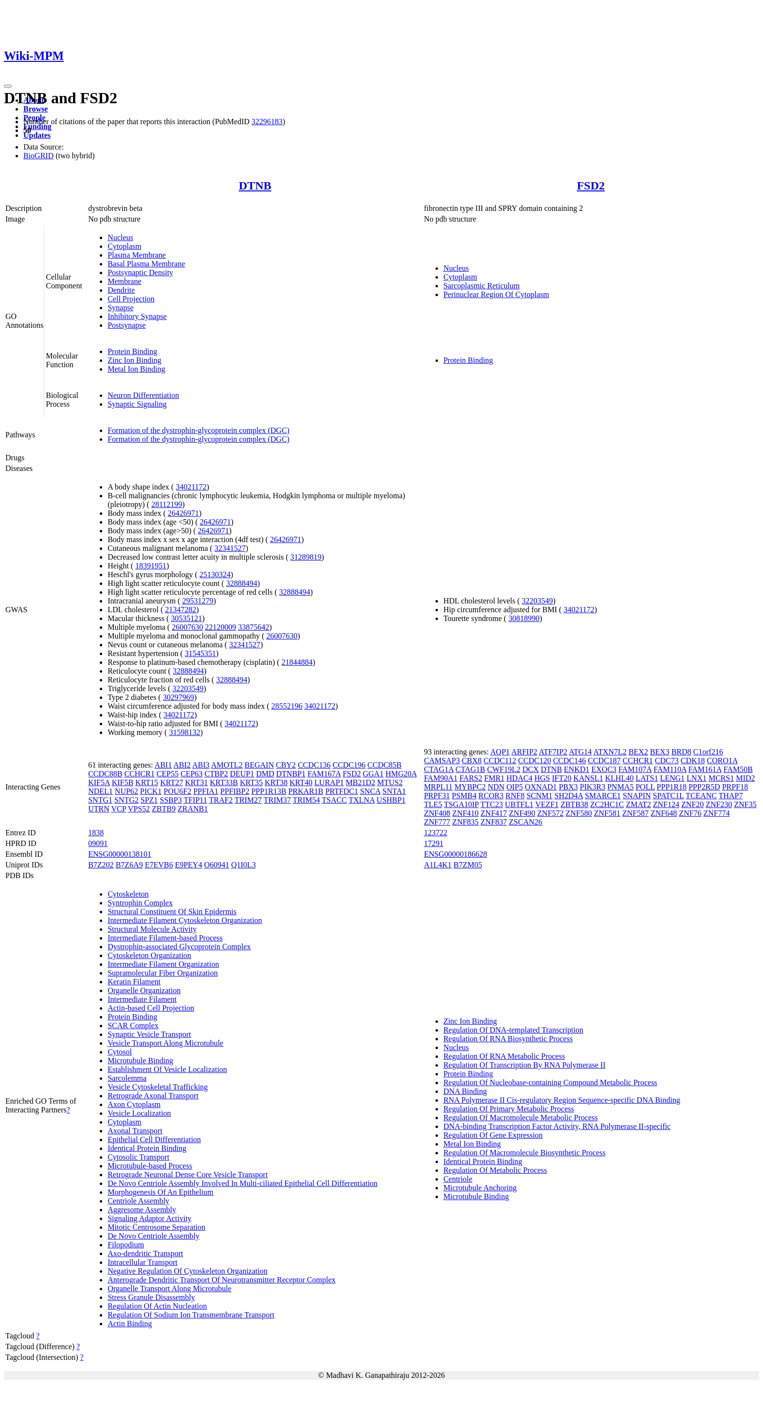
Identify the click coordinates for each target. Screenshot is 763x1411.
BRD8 (681, 752)
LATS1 (647, 778)
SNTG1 (100, 800)
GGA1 (373, 774)
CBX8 (472, 760)
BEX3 (660, 752)
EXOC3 (604, 769)
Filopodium (126, 1245)
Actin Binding (130, 1323)
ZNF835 (465, 822)
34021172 (191, 487)
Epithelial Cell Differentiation (154, 1139)
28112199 (166, 504)
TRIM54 (306, 800)
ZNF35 (745, 804)
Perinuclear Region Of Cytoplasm (496, 294)
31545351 (200, 653)
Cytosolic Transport (138, 1157)
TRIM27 (248, 800)
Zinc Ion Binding (134, 360)
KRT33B (224, 782)
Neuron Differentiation (143, 395)
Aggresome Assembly (142, 1209)
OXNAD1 (541, 787)
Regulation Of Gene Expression (493, 1135)
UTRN (98, 809)
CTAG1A (439, 769)
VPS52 (139, 809)
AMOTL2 (227, 765)
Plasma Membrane (137, 255)
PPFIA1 (205, 791)
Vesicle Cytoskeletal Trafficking (158, 1087)
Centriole (457, 1179)
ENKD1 (576, 769)
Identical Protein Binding (147, 1148)
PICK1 (151, 791)
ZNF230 (719, 804)
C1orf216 (708, 752)
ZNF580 (578, 813)
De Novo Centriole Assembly (154, 1236)
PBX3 (568, 787)
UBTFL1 (519, 804)
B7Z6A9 (129, 865)
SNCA (370, 791)
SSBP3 (171, 800)
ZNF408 (437, 813)
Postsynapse (126, 325)
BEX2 (638, 752)
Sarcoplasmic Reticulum (481, 286)
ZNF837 (494, 822)
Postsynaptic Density (140, 272)
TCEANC (701, 795)
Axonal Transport (135, 1131)
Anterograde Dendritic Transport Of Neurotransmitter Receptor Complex (221, 1280)
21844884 (296, 662)
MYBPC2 (470, 787)
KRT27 (171, 782)
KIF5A (98, 782)
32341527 (230, 548)
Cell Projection (131, 299)
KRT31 (196, 782)
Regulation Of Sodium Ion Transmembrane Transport (191, 1315)
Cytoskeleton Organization (149, 955)
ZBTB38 (574, 804)
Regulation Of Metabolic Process (495, 1170)
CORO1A (722, 760)
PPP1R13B (268, 791)
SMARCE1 (603, 795)
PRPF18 (735, 787)
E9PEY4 (188, 865)
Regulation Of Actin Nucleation (157, 1306)
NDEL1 (100, 791)
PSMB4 (464, 795)
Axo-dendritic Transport (145, 1253)
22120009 (220, 627)
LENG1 (672, 778)
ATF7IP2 (553, 752)
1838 (96, 832)
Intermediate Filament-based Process (165, 938)
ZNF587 (635, 813)
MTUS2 (389, 782)
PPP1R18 (672, 787)
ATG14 (580, 752)
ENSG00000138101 (119, 854)
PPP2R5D (704, 787)
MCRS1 (721, 778)
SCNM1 (539, 795)
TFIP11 (195, 800)
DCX (530, 769)
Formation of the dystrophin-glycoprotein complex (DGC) (199, 430)
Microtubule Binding (140, 1060)
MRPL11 (438, 787)
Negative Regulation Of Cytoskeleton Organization (188, 1271)
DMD (265, 774)
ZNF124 (666, 804)
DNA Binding (465, 1091)
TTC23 (491, 804)
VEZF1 (547, 804)
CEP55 (168, 774)
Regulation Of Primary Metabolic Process (508, 1109)
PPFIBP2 (235, 791)
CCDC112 (500, 760)
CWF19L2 (503, 769)
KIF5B (122, 782)
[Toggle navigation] (8, 86)
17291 (433, 843)
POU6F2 (177, 791)
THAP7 (731, 795)
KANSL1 (588, 778)
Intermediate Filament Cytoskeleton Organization (185, 920)
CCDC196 (348, 765)
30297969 (178, 697)
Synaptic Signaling (137, 404)
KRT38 (276, 782)
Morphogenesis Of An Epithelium (160, 1192)
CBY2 (286, 765)
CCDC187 (604, 760)
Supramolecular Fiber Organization (163, 973)
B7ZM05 (468, 865)
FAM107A (635, 769)
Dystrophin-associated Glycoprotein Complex (179, 946)
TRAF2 (221, 800)
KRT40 (301, 782)
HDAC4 (519, 778)
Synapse (120, 307)
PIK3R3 (592, 787)
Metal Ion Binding (136, 369)
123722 (435, 832)
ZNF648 (664, 813)
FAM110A (670, 769)
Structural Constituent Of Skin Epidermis (172, 911)
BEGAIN (259, 765)
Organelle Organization (144, 990)
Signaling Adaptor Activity (149, 1218)
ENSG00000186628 (455, 854)
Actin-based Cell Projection (151, 1008)
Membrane (124, 281)
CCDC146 (569, 760)
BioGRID (38, 155)
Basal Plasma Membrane (146, 264)
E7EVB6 (159, 865)
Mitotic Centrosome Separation (156, 1227)
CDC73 (667, 760)
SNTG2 (126, 800)
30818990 (524, 618)
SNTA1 (394, 791)
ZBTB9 (164, 809)
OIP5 (515, 787)
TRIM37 (277, 800)
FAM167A (324, 774)
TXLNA (362, 800)
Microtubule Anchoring (480, 1188)
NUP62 (126, 791)
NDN (496, 787)
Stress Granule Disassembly (151, 1297)
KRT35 (251, 782)
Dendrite (121, 290)
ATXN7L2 (609, 752)
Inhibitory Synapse (137, 316)
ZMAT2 (638, 804)
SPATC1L (668, 795)
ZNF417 (494, 813)
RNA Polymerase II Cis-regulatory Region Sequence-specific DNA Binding (561, 1100)
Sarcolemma (127, 1078)
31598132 (184, 732)
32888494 (241, 583)
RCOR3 (491, 795)
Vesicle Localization (139, 1113)
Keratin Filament (134, 982)
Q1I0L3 (243, 865)
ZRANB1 (193, 809)
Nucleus (120, 237)
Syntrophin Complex (140, 903)
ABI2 (182, 765)
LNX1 (697, 778)
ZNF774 (716, 813)
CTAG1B (470, 769)
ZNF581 (607, 813)
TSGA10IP (461, 804)
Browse (35, 109)
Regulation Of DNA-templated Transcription (513, 1030)
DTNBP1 (291, 774)
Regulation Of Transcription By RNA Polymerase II (524, 1065)
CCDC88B (105, 774)
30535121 (186, 618)
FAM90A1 (440, 778)
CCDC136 (314, 765)
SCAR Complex (133, 1025)
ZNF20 (692, 804)
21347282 (180, 609)
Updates (37, 135)
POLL (645, 787)
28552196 (287, 706)
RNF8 (515, 795)
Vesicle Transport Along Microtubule (165, 1043)
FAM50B (738, 769)
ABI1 (163, 765)
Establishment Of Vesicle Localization (167, 1069)
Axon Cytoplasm (134, 1104)
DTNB (255, 185)
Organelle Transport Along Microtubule (169, 1288)
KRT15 (146, 782)
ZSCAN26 (525, 822)
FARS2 (470, 778)
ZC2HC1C (607, 804)
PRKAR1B (305, 791)
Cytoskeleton (128, 894)
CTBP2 (216, 774)
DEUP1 (242, 774)
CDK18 (693, 760)
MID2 (745, 778)
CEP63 (191, 774)
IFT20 (561, 778)
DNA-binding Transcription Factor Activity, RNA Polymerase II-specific (557, 1126)
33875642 (253, 627)
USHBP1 (391, 800)
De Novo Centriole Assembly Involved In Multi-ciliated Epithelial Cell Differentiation (243, 1183)
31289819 (306, 557)
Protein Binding (132, 351)
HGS (542, 778)
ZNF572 (550, 813)
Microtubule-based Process (150, 1166)
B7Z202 (100, 865)
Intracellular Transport (143, 1262)
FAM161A (705, 769)
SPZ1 (149, 800)
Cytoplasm (124, 246)
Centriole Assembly (138, 1201)
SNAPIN (637, 795)
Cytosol (120, 1052)
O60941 (216, 865)
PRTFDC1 (341, 791)
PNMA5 (620, 787)
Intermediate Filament (142, 999)
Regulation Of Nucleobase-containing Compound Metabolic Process (550, 1082)
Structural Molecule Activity (152, 929)
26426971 (183, 513)
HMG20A (401, 774)
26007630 (187, 627)
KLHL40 (619, 778)
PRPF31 (437, 795)
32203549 (187, 688)
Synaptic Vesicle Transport (149, 1034)
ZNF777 (437, 822)
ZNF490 (522, 813)
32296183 (267, 121)
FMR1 (494, 778)
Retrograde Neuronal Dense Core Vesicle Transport (188, 1174)
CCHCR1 (139, 774)
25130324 (215, 574)
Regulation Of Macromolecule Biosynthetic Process (524, 1152)
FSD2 (590, 185)
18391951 (150, 566)
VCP (118, 809)
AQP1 (500, 752)
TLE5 (433, 804)
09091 (98, 843)
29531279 (197, 601)
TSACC (334, 800)
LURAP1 (329, 782)
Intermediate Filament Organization (163, 964)
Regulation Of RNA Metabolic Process (504, 1056)
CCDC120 (534, 760)
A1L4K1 (438, 865)
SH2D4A (568, 795)
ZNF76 (690, 813)
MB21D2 (360, 782)
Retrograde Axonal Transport (153, 1095)
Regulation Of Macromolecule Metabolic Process (520, 1117)
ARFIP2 (524, 752)
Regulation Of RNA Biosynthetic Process (508, 1039)
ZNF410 (465, 813)
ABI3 (201, 765)
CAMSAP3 (442, 760)
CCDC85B (384, 765)
